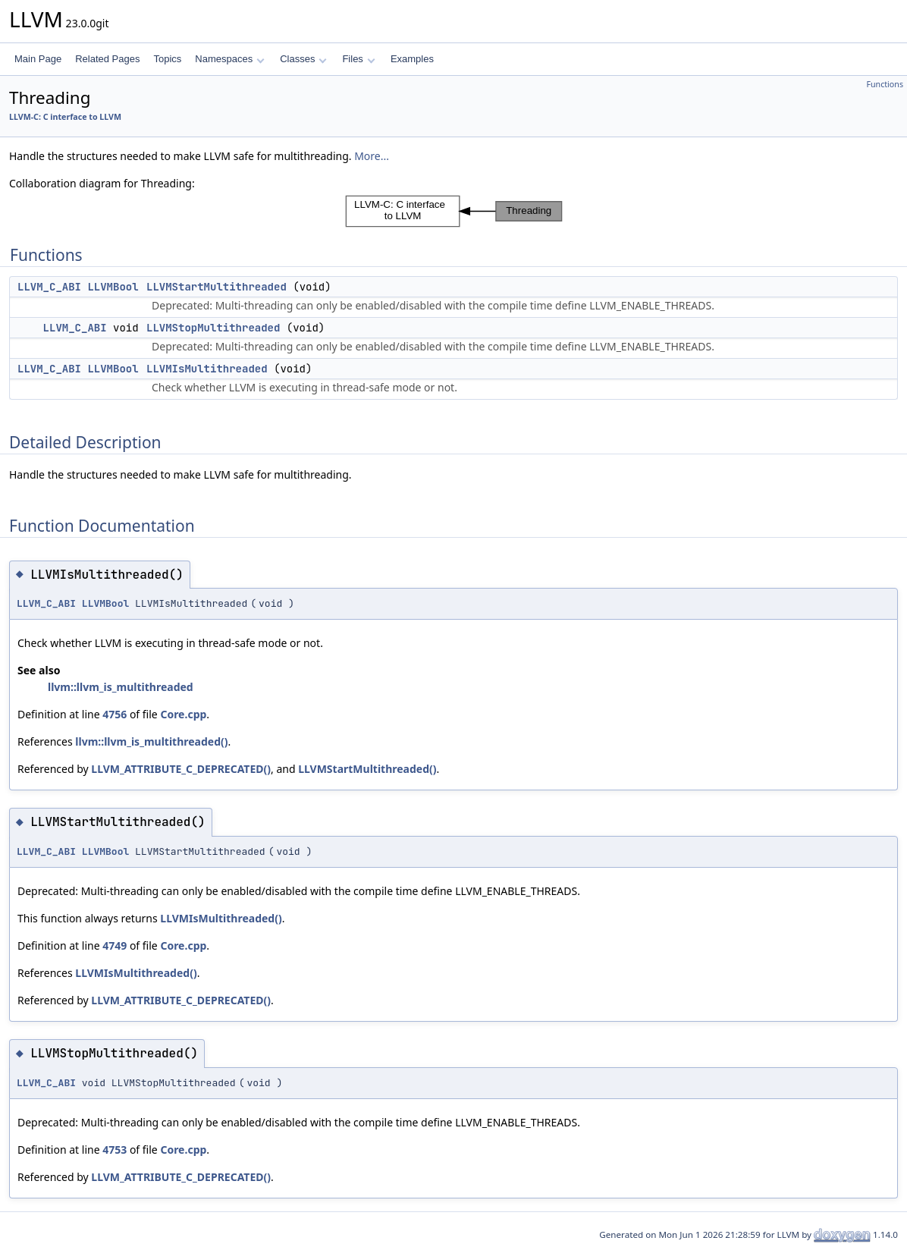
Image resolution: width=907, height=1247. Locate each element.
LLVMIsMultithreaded (207, 368)
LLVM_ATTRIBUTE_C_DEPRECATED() (181, 769)
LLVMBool (112, 287)
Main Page (37, 58)
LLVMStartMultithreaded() (367, 769)
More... (371, 156)
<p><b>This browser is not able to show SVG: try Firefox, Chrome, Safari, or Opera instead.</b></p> (454, 211)
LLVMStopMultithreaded (213, 328)
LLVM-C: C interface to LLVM (65, 117)
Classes (303, 58)
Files (358, 58)
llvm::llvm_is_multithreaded (120, 687)
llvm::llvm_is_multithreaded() (151, 741)
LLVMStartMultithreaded (216, 287)
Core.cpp (183, 714)
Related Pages (107, 58)
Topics (167, 58)
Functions (884, 84)
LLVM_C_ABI (49, 287)
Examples (412, 58)
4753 (114, 1149)
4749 (114, 945)
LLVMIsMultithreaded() (220, 918)
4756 (114, 714)
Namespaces (229, 58)
